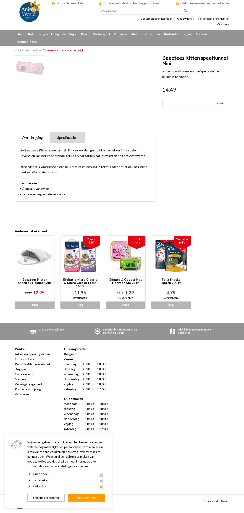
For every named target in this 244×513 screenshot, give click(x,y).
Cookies (225, 501)
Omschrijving (32, 137)
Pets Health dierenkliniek (213, 18)
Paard (85, 34)
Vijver (188, 34)
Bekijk (34, 305)
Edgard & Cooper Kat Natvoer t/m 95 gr (125, 281)
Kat (30, 34)
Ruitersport (101, 34)
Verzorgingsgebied (28, 384)
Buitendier (172, 34)
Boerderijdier (150, 34)
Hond (20, 34)
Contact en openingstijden (157, 18)
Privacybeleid (211, 501)
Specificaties (67, 137)
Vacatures (223, 24)
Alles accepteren (86, 498)
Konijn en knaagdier (51, 34)
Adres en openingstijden (32, 354)
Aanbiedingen (27, 42)
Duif (134, 34)
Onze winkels (185, 18)
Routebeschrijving (28, 389)
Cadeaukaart (24, 374)
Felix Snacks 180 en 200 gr (171, 281)
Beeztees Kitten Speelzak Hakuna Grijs (35, 281)
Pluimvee (120, 34)
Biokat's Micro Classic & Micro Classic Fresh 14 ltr (80, 283)
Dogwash (21, 369)
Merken (201, 34)
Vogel (73, 34)
